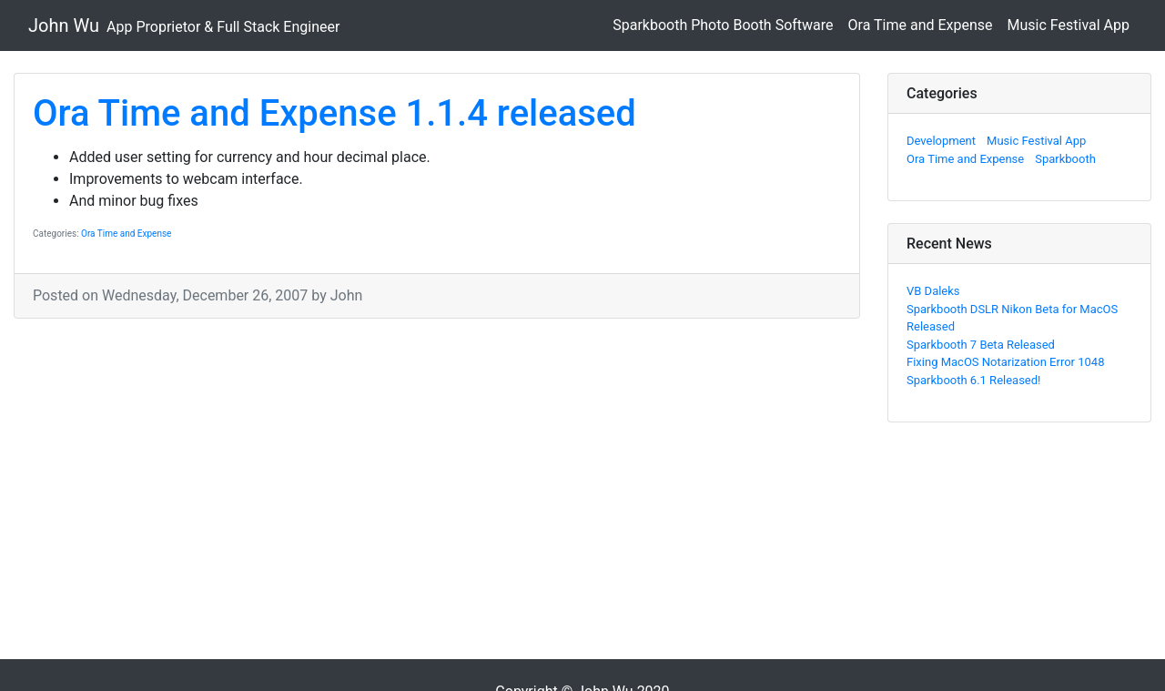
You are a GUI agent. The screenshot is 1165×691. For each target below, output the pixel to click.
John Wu (183, 25)
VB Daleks (933, 291)
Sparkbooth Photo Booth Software (723, 25)
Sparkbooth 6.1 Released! (973, 380)
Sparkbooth (1065, 159)
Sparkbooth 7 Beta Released (981, 344)
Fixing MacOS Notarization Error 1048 (1005, 362)
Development (941, 140)
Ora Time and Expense (920, 25)
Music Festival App (1069, 25)
